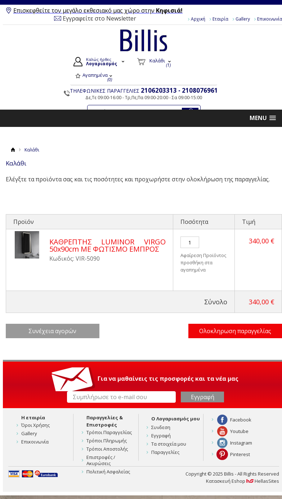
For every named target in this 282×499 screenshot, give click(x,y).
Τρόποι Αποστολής (107, 449)
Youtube (239, 431)
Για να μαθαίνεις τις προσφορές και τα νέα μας (168, 379)
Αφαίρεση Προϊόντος (203, 255)
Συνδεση (160, 427)
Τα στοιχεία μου (168, 444)
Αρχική (198, 19)
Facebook (240, 419)
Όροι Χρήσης (35, 425)
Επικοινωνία (35, 441)
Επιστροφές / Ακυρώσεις (100, 460)
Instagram (241, 443)
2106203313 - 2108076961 (179, 90)
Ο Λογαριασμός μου (175, 418)
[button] (262, 118)
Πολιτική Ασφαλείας (108, 471)
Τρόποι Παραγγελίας (109, 432)
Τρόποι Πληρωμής (106, 440)
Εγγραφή (161, 435)
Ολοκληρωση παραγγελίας (235, 331)
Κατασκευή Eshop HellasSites (242, 481)
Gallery (243, 19)
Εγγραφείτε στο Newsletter (99, 18)
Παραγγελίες (165, 452)
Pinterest (240, 454)
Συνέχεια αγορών (52, 331)
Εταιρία (220, 19)
